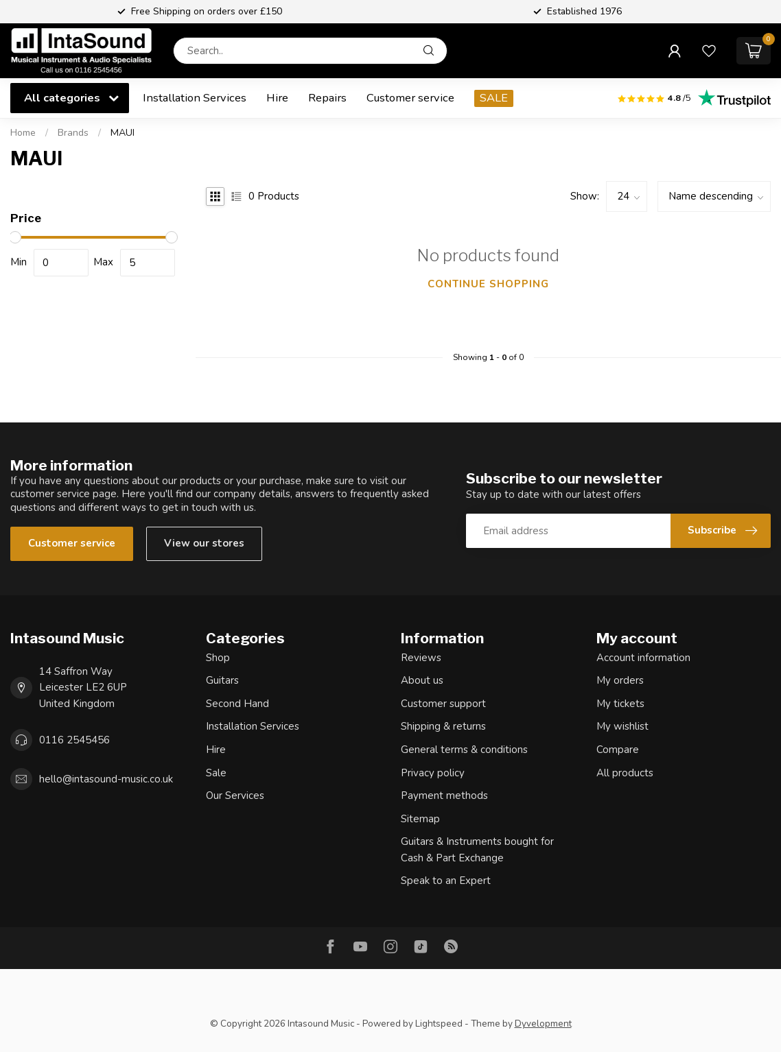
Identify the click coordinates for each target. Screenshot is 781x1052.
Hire (277, 98)
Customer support (443, 703)
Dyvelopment (543, 1023)
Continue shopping (488, 284)
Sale (216, 773)
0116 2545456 (74, 740)
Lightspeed (439, 1023)
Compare (617, 749)
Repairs (327, 98)
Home (23, 132)
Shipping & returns (443, 726)
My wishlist (622, 726)
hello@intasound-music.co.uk (106, 779)
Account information (643, 658)
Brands (73, 132)
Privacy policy (433, 773)
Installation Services (194, 98)
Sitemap (420, 819)
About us (422, 680)
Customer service (410, 98)
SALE (494, 98)
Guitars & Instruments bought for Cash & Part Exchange (477, 850)
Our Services (235, 795)
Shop (218, 658)
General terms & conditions (464, 749)
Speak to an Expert (446, 880)
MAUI (122, 132)
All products (624, 773)
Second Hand (237, 703)
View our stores (204, 543)
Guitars (222, 680)
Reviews (421, 658)
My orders (620, 680)
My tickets (620, 703)
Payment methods (444, 795)
